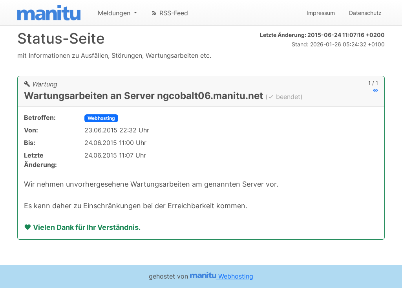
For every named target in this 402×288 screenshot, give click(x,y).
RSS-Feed (169, 13)
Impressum (321, 12)
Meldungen (115, 13)
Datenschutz (365, 12)
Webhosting (101, 118)
